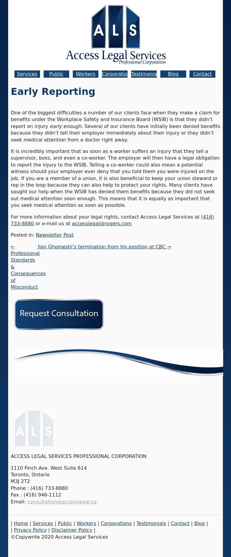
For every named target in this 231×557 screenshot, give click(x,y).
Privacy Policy (30, 530)
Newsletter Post (54, 235)
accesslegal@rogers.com (102, 223)
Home (21, 523)
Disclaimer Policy (71, 530)
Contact (202, 74)
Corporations (117, 74)
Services (27, 74)
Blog (173, 74)
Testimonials (146, 74)
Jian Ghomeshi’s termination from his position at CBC (104, 247)
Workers (85, 74)
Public (56, 74)
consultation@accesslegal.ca (62, 502)
